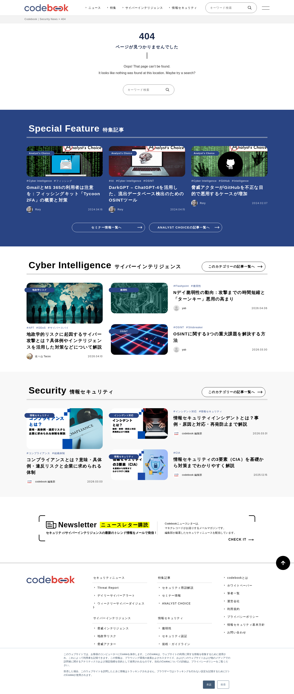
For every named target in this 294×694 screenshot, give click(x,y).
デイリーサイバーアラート (118, 596)
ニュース (94, 7)
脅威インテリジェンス (115, 629)
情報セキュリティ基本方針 (248, 625)
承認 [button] (208, 684)
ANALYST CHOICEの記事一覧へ (183, 227)
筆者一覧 (235, 594)
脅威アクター (108, 644)
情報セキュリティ (184, 7)
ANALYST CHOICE (178, 604)
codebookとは (239, 578)
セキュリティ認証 (176, 637)
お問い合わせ (238, 633)
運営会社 (235, 601)
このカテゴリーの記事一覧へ (231, 267)
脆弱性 (169, 629)
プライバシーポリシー (245, 617)
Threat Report (110, 588)
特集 (113, 7)
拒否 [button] (223, 684)
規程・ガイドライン (178, 644)
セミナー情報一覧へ (106, 227)
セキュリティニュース (111, 578)
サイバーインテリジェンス (144, 7)
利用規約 (235, 609)
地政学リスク (108, 637)
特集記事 (166, 578)
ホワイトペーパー (241, 586)
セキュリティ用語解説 (180, 588)
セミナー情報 (173, 596)
